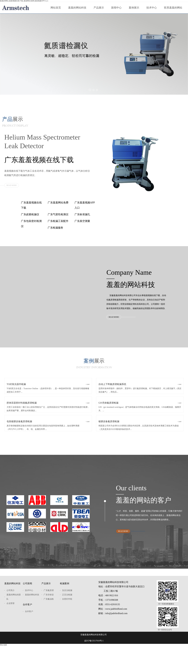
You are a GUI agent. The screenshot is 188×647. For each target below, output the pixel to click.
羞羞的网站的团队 (13, 599)
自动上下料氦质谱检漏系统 (139, 385)
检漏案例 (64, 585)
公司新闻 (27, 585)
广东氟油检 (49, 601)
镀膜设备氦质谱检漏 (139, 422)
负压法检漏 (67, 592)
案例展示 (134, 7)
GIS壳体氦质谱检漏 (139, 404)
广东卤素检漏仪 (30, 214)
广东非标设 (49, 597)
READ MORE (11, 185)
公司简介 (10, 592)
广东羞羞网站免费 (58, 202)
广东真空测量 (82, 221)
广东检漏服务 (55, 227)
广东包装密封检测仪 (31, 224)
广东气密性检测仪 (58, 214)
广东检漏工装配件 (58, 221)
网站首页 (56, 7)
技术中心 (151, 7)
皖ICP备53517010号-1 (93, 643)
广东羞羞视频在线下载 (31, 205)
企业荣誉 (10, 605)
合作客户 (27, 606)
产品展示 (99, 7)
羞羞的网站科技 (77, 7)
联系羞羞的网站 (173, 7)
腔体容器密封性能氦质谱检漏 (48, 404)
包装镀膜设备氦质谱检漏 (48, 422)
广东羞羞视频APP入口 (85, 205)
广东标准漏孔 (82, 214)
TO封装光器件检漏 (48, 385)
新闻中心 (116, 7)
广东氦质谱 (49, 592)
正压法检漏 (67, 597)
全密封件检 (67, 601)
